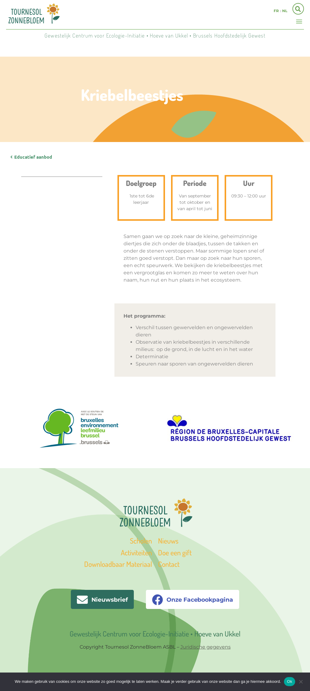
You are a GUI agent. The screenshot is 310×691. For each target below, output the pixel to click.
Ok (289, 681)
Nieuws (168, 540)
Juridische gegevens (205, 647)
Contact (169, 564)
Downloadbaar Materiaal (118, 564)
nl (284, 10)
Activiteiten (136, 552)
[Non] (300, 681)
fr (276, 10)
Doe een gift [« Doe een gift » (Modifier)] (175, 552)
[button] (299, 21)
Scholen (141, 540)
